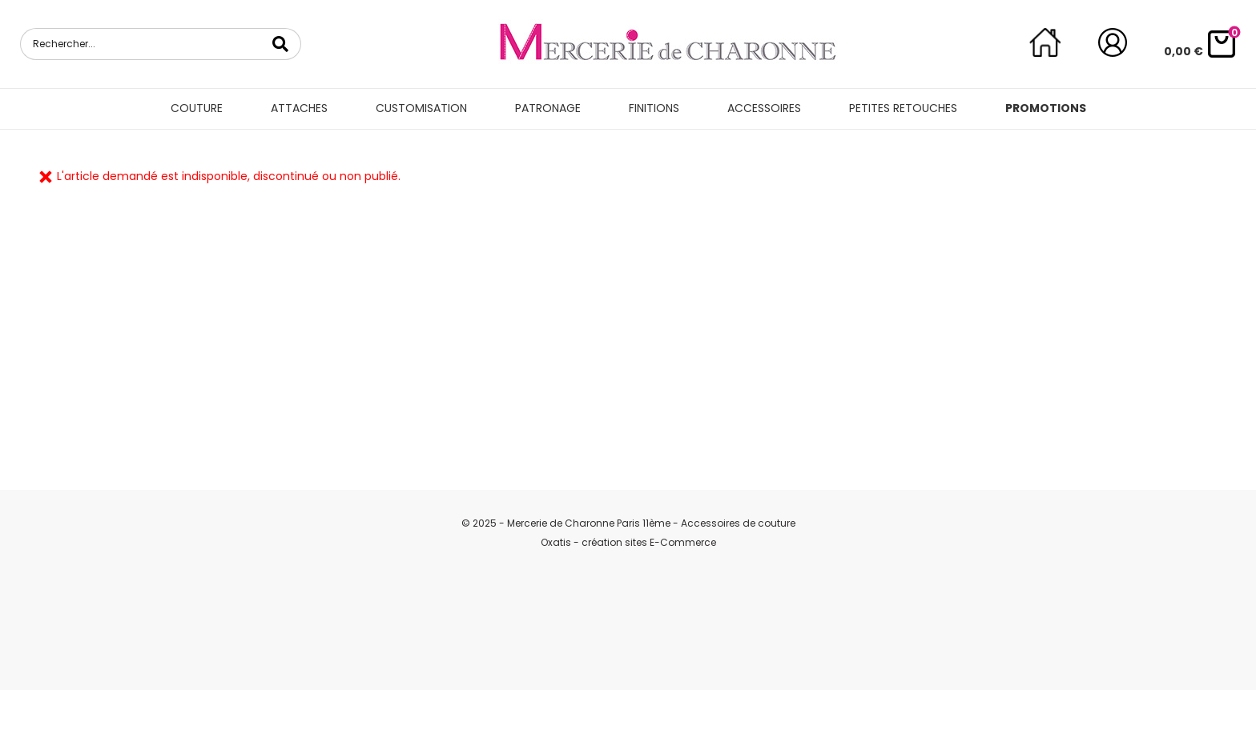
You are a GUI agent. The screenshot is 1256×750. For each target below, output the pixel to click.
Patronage (548, 108)
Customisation (421, 108)
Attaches (299, 108)
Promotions (1045, 108)
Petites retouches (903, 108)
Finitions (654, 108)
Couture (197, 108)
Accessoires (764, 108)
